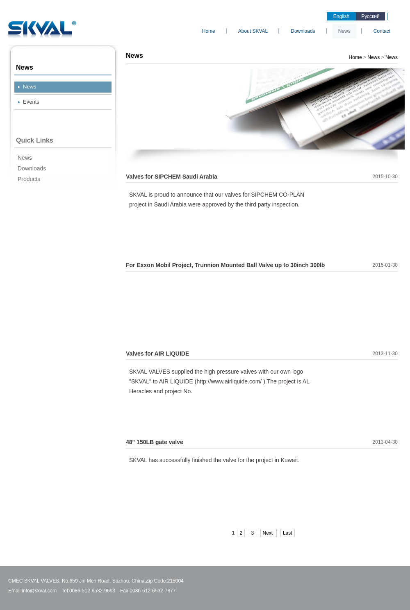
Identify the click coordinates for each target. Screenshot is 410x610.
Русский (370, 16)
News (344, 31)
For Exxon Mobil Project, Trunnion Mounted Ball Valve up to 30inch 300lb (225, 265)
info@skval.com (39, 591)
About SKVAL (253, 31)
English (341, 16)
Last (287, 533)
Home (208, 31)
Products (29, 179)
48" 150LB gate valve (154, 442)
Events (31, 102)
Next (268, 533)
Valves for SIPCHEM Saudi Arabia (171, 176)
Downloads (303, 31)
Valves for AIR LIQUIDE (157, 353)
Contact (382, 31)
